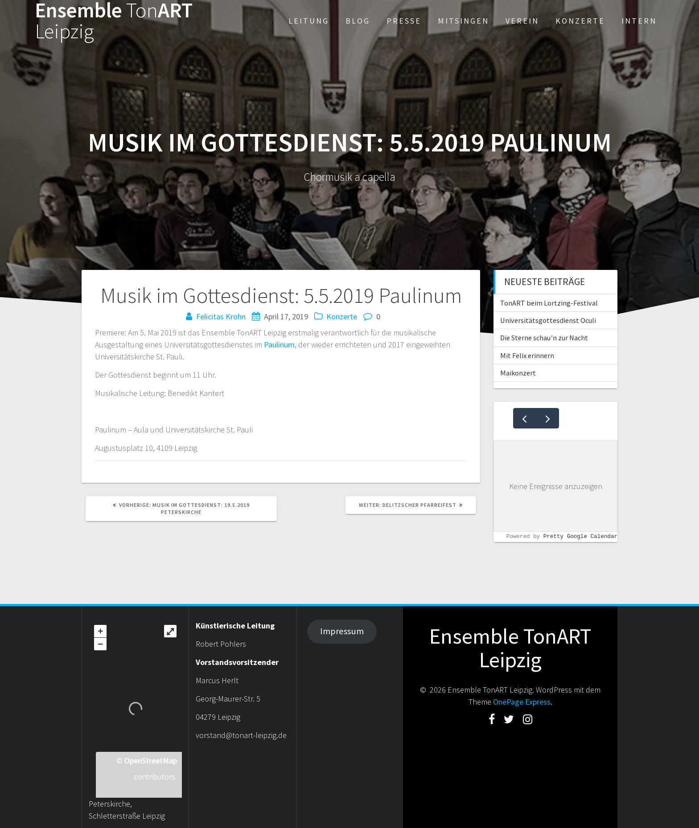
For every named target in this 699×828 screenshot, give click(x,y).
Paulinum (279, 344)
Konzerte (580, 21)
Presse (404, 21)
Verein (522, 21)
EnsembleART (114, 21)
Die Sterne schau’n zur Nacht (544, 337)
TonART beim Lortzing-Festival (549, 302)
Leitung (308, 21)
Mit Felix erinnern (527, 355)
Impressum (342, 631)
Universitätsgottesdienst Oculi (548, 320)
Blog (357, 21)
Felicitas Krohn (221, 316)
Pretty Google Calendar (580, 537)
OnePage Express (522, 702)
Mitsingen (463, 21)
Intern (639, 21)
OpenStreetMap (150, 760)
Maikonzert (518, 372)
